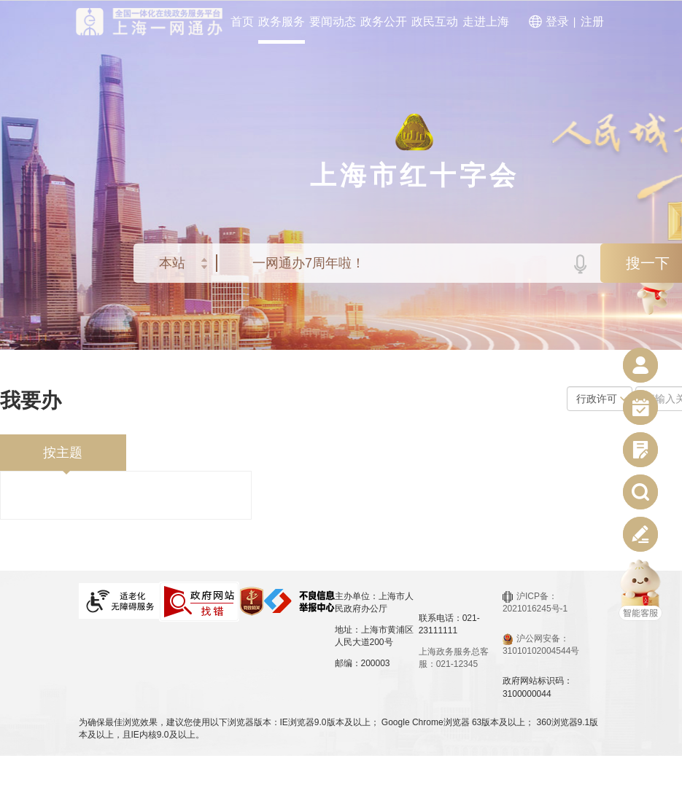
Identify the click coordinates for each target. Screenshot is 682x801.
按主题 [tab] (62, 452)
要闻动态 (332, 21)
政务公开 (383, 21)
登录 (557, 21)
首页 (242, 21)
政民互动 (434, 21)
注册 (592, 21)
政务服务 (281, 21)
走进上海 (485, 21)
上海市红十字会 (414, 175)
